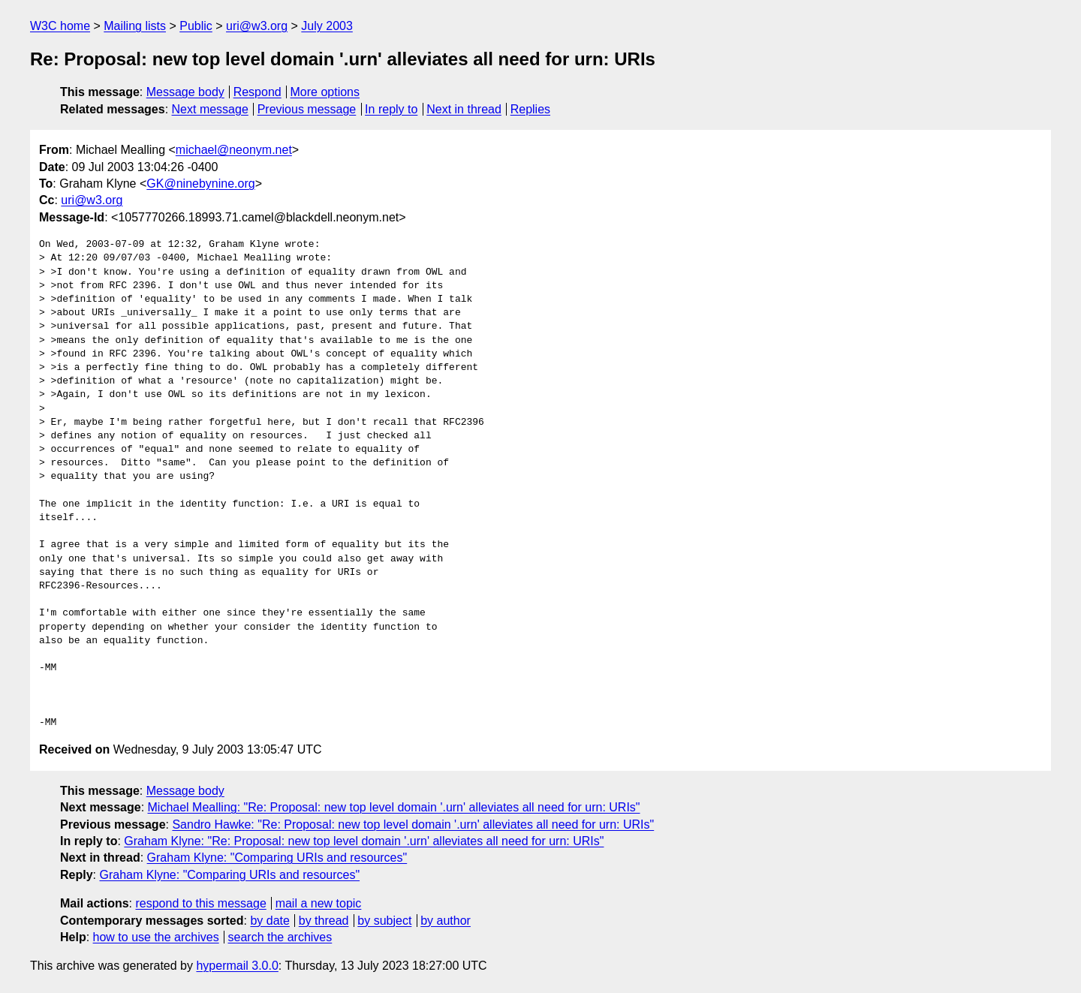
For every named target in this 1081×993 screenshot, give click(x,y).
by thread (324, 920)
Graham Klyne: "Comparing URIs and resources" (277, 857)
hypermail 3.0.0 (237, 965)
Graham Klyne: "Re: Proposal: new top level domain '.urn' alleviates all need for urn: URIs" (364, 841)
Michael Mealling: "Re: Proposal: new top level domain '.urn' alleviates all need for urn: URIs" (394, 807)
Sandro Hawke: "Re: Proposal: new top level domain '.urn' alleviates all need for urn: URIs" (413, 824)
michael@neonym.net (234, 149)
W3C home (60, 26)
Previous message (307, 109)
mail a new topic (319, 903)
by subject (384, 920)
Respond (257, 92)
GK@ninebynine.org (200, 183)
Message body (185, 92)
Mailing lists (135, 26)
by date (269, 920)
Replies (530, 109)
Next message (210, 109)
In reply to (391, 109)
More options (325, 92)
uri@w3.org (257, 26)
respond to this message (200, 903)
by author (445, 920)
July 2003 (327, 26)
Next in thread (463, 109)
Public (195, 26)
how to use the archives (156, 937)
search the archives (280, 937)
